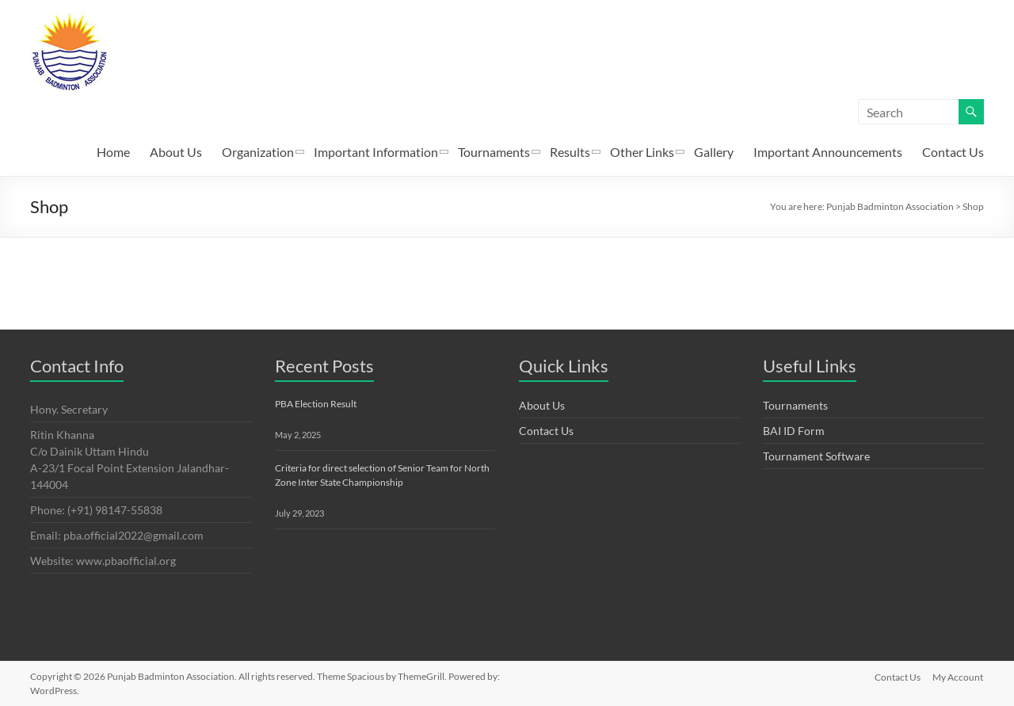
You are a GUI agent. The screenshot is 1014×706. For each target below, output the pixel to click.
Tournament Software (816, 456)
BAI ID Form (794, 430)
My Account (958, 676)
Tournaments (494, 151)
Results (570, 151)
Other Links (642, 151)
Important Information (376, 151)
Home (113, 151)
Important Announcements (827, 151)
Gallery (714, 151)
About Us (176, 151)
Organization (258, 151)
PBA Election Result (315, 404)
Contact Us (953, 151)
